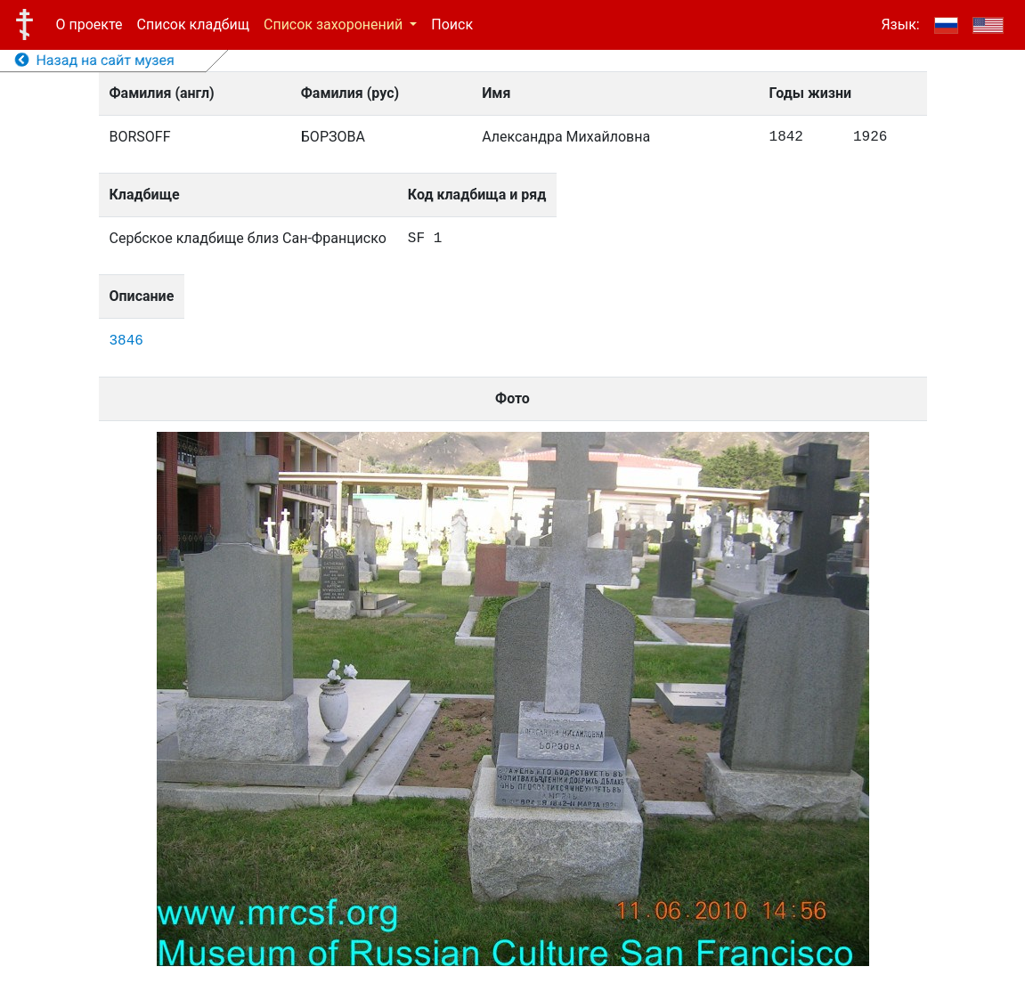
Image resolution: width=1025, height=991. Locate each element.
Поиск (452, 24)
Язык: (900, 24)
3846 (126, 341)
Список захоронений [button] (335, 24)
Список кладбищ (193, 24)
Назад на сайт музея (95, 60)
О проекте (89, 24)
